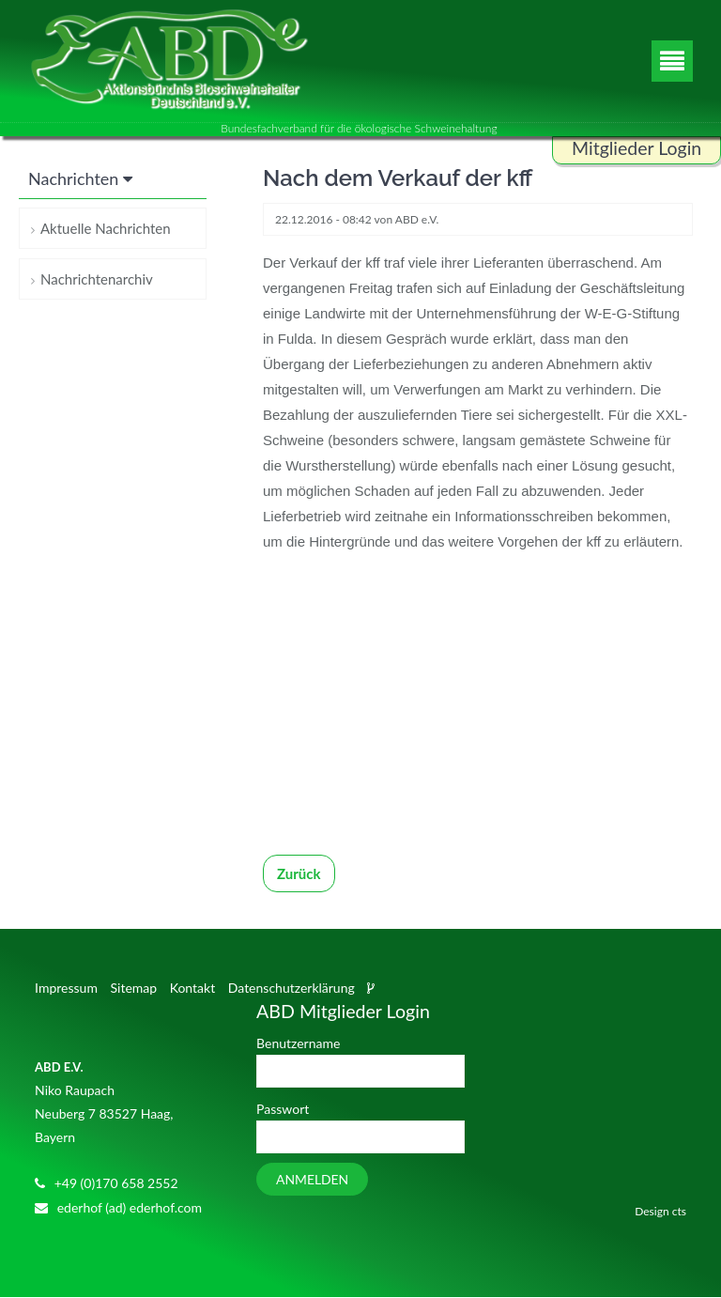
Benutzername (298, 1043)
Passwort (282, 1110)
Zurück (299, 874)
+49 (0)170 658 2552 (116, 1183)
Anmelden (312, 1180)
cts (679, 1212)
